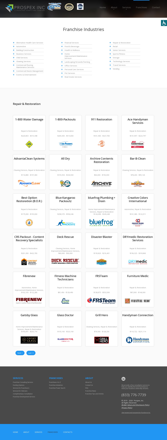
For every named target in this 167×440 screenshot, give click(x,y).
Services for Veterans (20, 391)
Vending (116, 69)
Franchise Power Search (57, 388)
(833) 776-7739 (134, 395)
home (15, 432)
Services (126, 7)
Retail (115, 46)
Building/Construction (25, 50)
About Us (88, 382)
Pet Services (70, 73)
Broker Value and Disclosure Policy (135, 405)
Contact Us (89, 385)
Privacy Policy (127, 408)
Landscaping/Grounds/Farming (77, 62)
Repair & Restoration (121, 43)
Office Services (71, 65)
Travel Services (119, 65)
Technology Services (121, 61)
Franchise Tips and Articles (94, 394)
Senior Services (119, 50)
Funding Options (18, 385)
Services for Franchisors (21, 388)
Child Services (22, 57)
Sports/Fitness (119, 54)
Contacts (67, 432)
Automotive (21, 46)
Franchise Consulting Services (23, 382)
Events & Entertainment (26, 74)
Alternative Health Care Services (29, 43)
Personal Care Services (74, 69)
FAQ (86, 388)
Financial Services (72, 43)
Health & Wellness (72, 50)
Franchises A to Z (55, 382)
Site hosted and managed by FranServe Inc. (136, 413)
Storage (116, 57)
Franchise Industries (56, 385)
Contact (156, 7)
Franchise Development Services (24, 397)
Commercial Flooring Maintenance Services (25, 66)
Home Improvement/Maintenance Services (76, 56)
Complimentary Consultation (23, 394)
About (114, 7)
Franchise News (90, 391)
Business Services (23, 54)
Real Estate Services (73, 77)
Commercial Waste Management (29, 71)
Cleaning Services (23, 61)
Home (103, 7)
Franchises (141, 7)
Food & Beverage (72, 46)
